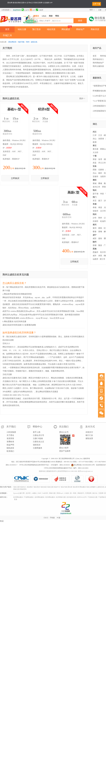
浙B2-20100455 (65, 500)
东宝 (94, 201)
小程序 (39, 10)
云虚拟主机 (100, 522)
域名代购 (64, 522)
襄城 (94, 183)
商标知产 (80, 29)
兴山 (94, 173)
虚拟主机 (34, 42)
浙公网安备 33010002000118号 (83, 500)
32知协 (66, 528)
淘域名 (36, 16)
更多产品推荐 (64, 486)
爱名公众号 (64, 467)
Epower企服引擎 (19, 528)
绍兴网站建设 (50, 532)
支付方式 (90, 461)
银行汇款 (89, 470)
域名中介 (57, 522)
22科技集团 (5, 10)
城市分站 (3, 532)
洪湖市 (95, 221)
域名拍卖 (43, 522)
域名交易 (50, 522)
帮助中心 (37, 461)
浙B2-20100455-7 (11, 500)
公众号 (25, 10)
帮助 (57, 16)
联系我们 (10, 486)
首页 (7, 29)
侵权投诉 (36, 480)
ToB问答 (45, 528)
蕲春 (94, 232)
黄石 (94, 146)
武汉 (94, 132)
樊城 (100, 183)
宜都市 (95, 177)
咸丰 (94, 256)
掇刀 (100, 201)
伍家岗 (101, 170)
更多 (15, 534)
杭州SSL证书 (81, 532)
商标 (51, 16)
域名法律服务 (91, 522)
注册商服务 (37, 483)
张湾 (100, 159)
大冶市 (95, 152)
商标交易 (16, 524)
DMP (39, 528)
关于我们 (11, 461)
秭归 (100, 173)
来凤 (100, 256)
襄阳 (94, 180)
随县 (100, 245)
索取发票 (89, 473)
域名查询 (76, 522)
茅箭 (94, 159)
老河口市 (96, 187)
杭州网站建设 (18, 532)
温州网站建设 (39, 532)
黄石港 (95, 149)
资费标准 (10, 476)
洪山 (94, 139)
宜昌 (94, 166)
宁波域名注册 (92, 532)
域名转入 (23, 522)
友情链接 (3, 528)
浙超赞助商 (17, 10)
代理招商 (88, 528)
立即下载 (96, 4)
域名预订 (30, 522)
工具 (10, 35)
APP (32, 10)
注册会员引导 (38, 470)
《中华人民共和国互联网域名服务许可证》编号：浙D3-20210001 (66, 503)
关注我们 (64, 461)
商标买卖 (95, 29)
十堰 (94, 156)
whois (44, 16)
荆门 (94, 197)
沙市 (94, 218)
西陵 (94, 170)
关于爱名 (10, 470)
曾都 (94, 245)
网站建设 (66, 29)
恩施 (94, 249)
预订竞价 (36, 29)
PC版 (58, 553)
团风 (100, 228)
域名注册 (22, 29)
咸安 (94, 238)
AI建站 (34, 528)
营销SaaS (60, 528)
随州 (94, 242)
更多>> (82, 98)
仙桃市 (95, 259)
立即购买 (43, 162)
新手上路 (36, 467)
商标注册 (52, 528)
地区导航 (21, 42)
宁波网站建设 (28, 532)
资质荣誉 (10, 473)
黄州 (94, 228)
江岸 (94, 135)
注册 (99, 10)
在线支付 (89, 467)
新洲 (94, 142)
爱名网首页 (12, 42)
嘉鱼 (100, 238)
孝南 (94, 207)
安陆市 (95, 211)
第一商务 (73, 528)
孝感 (94, 204)
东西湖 (101, 139)
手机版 (52, 553)
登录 (91, 10)
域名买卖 (51, 29)
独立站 (94, 528)
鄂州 (94, 190)
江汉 (100, 135)
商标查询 (23, 524)
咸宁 (94, 235)
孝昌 (100, 207)
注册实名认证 (38, 476)
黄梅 (100, 232)
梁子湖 (95, 194)
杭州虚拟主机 (71, 532)
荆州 (27, 42)
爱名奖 (69, 522)
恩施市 (95, 252)
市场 (5, 35)
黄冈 (94, 225)
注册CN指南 (38, 473)
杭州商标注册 (61, 532)
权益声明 (10, 480)
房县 (94, 163)
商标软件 (81, 528)
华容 (102, 194)
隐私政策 (10, 483)
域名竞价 (37, 522)
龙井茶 (28, 528)
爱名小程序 (64, 483)
